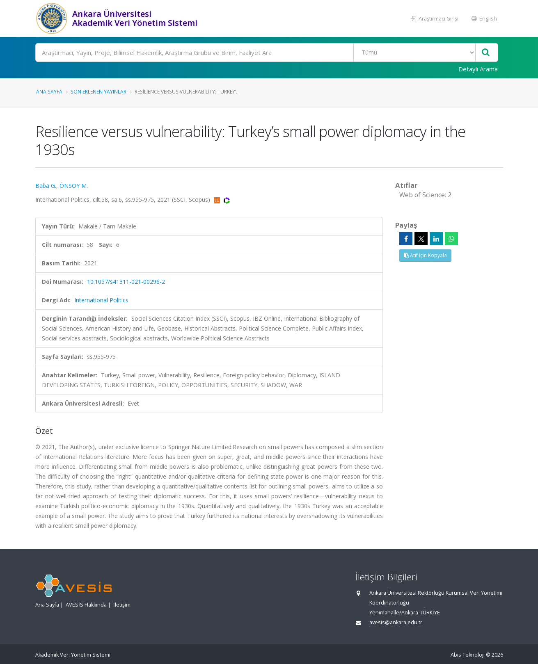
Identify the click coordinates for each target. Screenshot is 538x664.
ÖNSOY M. (74, 185)
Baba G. (45, 185)
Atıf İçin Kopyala (425, 255)
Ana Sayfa (49, 91)
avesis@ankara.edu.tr (395, 622)
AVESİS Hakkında (86, 604)
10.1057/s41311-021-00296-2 (126, 281)
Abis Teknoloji (468, 654)
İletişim (121, 604)
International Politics (101, 300)
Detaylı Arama (478, 69)
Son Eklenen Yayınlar (98, 91)
